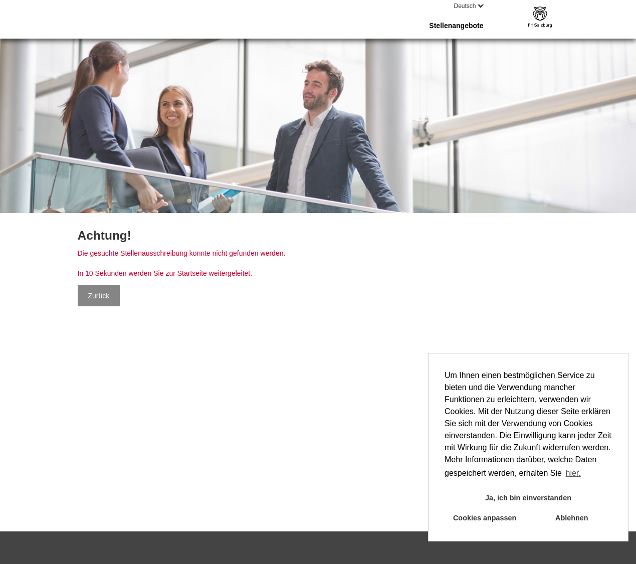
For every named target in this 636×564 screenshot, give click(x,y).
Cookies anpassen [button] (484, 518)
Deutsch (468, 6)
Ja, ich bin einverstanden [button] (528, 498)
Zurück (99, 296)
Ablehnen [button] (571, 518)
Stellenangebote (456, 26)
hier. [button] (573, 473)
